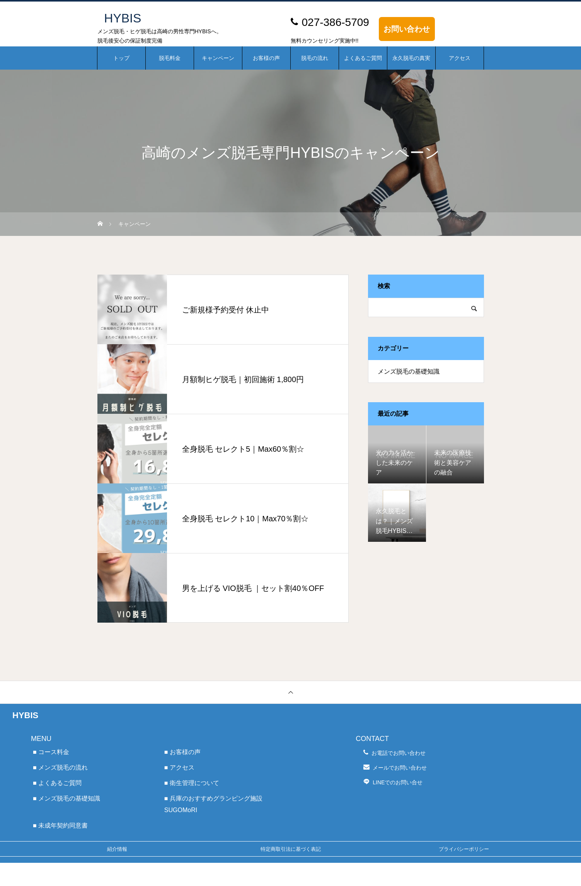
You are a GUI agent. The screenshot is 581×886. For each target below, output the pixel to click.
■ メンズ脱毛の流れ (60, 767)
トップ (121, 58)
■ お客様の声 (182, 752)
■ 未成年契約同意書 (60, 825)
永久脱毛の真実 (411, 58)
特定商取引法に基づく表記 (291, 849)
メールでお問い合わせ (400, 768)
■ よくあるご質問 (57, 783)
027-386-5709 (335, 22)
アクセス (459, 58)
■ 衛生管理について (191, 783)
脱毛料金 (170, 58)
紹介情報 (117, 849)
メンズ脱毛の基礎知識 (409, 371)
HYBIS (25, 715)
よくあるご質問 (363, 58)
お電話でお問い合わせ (398, 753)
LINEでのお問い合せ (398, 782)
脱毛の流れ (314, 58)
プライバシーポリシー (464, 849)
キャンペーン (218, 58)
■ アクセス (179, 767)
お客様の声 (266, 58)
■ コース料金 (51, 752)
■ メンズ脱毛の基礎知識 (66, 798)
